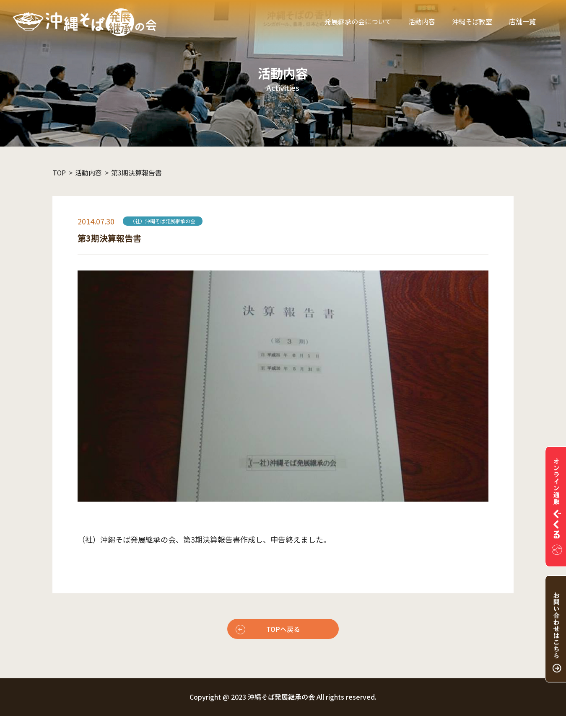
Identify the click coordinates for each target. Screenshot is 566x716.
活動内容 (421, 21)
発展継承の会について (358, 21)
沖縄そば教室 (472, 21)
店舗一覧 (522, 21)
